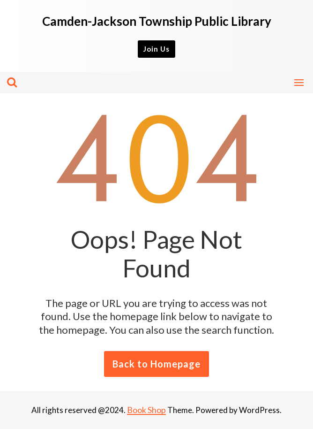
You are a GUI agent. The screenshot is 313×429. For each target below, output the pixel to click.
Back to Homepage (156, 363)
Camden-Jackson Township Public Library (156, 21)
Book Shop (146, 410)
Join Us (156, 49)
